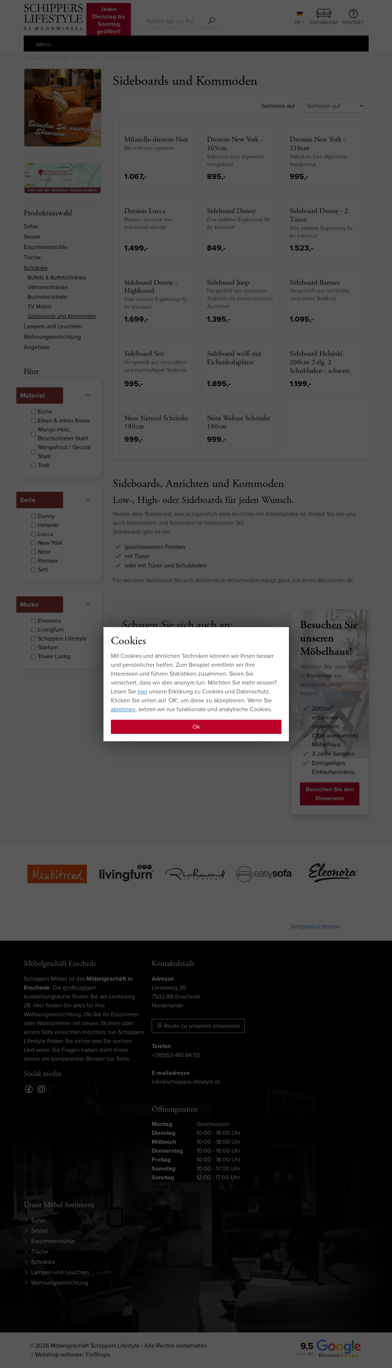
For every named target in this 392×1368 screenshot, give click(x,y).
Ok (196, 726)
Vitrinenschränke (47, 287)
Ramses (48, 560)
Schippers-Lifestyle (315, 926)
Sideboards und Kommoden (61, 316)
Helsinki (48, 525)
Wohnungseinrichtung (52, 336)
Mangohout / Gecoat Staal (64, 451)
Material (32, 395)
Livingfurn (51, 629)
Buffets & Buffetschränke (56, 278)
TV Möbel (39, 306)
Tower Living (54, 656)
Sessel (32, 236)
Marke (29, 604)
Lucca (45, 534)
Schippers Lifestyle (62, 638)
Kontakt (353, 17)
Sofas (31, 226)
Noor (44, 551)
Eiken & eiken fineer (64, 420)
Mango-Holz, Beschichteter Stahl (63, 434)
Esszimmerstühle (45, 247)
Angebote (37, 347)
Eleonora (49, 620)
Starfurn (48, 647)
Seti (43, 569)
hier (143, 691)
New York (50, 543)
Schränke (36, 268)
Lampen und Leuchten (53, 326)
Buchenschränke (47, 297)
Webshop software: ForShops (72, 1354)
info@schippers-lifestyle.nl (186, 1081)
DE (299, 19)
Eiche (45, 411)
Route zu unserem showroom (198, 1025)
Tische (32, 257)
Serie (28, 500)
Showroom (323, 17)
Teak (44, 465)
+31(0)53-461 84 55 (176, 1055)
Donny (46, 516)
